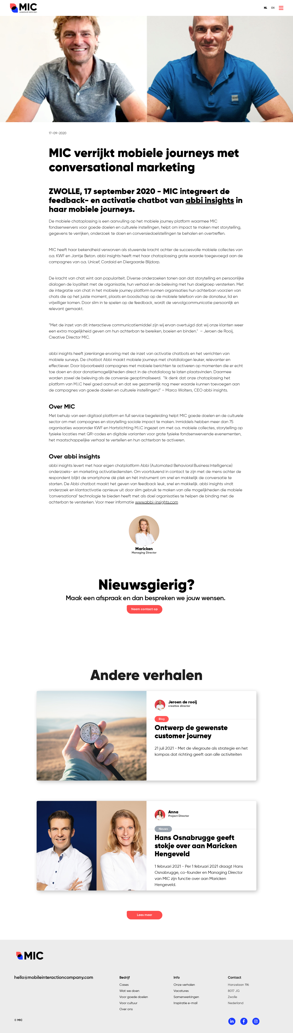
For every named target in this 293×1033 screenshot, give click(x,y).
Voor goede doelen (133, 997)
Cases (124, 985)
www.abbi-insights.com (156, 502)
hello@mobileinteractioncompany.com (53, 977)
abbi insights (210, 201)
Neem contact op (144, 609)
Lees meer (144, 915)
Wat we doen (129, 991)
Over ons (126, 1009)
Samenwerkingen (186, 997)
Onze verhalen (184, 985)
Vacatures (181, 991)
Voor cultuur (128, 1003)
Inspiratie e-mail (185, 1003)
